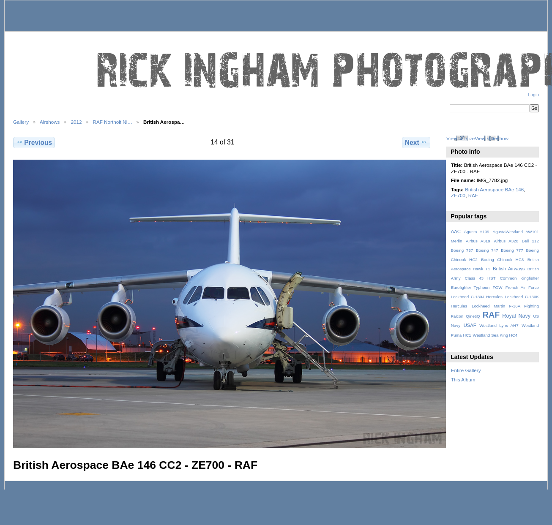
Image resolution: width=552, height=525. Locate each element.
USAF (470, 325)
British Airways (509, 268)
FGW (498, 287)
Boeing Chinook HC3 (502, 259)
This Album (463, 379)
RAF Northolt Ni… (112, 122)
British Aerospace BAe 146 (494, 189)
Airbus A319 (478, 241)
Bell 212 (530, 241)
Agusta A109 (476, 231)
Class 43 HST (480, 278)
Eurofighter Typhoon (470, 287)
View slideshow (491, 138)
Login (533, 94)
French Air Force (522, 287)
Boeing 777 (512, 250)
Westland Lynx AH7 (498, 325)
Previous (34, 142)
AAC (456, 231)
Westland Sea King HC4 (495, 335)
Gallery (21, 122)
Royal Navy (516, 316)
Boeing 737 (462, 250)
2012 (76, 122)
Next (416, 142)
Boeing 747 (487, 250)
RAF (473, 195)
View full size (460, 138)
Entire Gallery (466, 370)
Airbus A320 (506, 241)
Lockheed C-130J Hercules (477, 296)
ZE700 (458, 195)
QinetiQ (473, 316)
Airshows (50, 122)
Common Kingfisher (519, 278)
